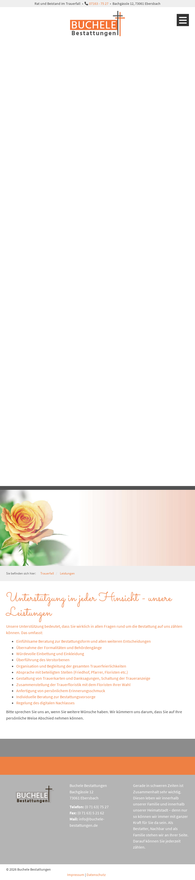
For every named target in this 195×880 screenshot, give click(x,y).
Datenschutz (96, 874)
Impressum (75, 874)
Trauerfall (47, 573)
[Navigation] (183, 20)
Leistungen (67, 573)
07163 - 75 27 (98, 3)
